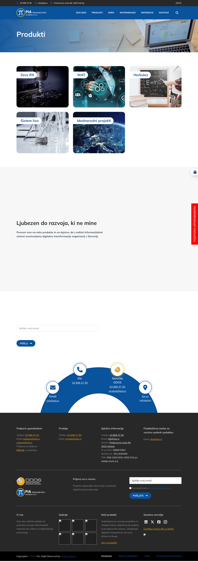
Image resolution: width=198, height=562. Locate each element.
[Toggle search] (177, 12)
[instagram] (165, 522)
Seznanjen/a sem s (151, 488)
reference (147, 12)
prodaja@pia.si (117, 391)
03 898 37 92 (32, 435)
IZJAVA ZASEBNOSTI (128, 556)
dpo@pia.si (156, 439)
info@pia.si (113, 438)
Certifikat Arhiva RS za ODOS (159, 529)
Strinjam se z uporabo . (40, 335)
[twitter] (152, 522)
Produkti (97, 12)
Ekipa (111, 12)
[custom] (146, 522)
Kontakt (164, 12)
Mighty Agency (68, 556)
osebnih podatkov (51, 335)
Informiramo (128, 12)
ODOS (179, 3)
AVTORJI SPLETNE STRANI (169, 556)
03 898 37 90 (117, 386)
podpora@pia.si (31, 438)
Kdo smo (81, 12)
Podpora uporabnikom (194, 224)
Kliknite (20, 450)
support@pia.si (24, 442)
